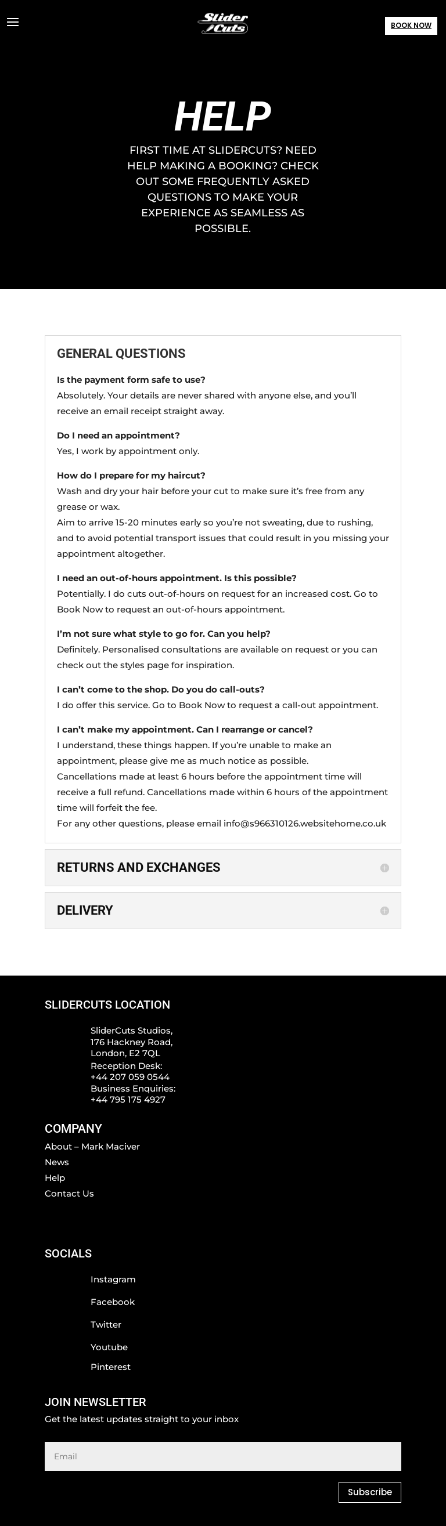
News (57, 1162)
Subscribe (370, 1492)
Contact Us (69, 1193)
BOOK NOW (411, 25)
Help (55, 1177)
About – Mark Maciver (92, 1146)
